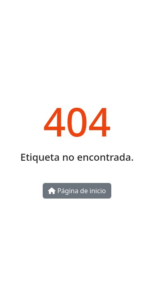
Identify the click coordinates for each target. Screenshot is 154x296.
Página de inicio (77, 190)
